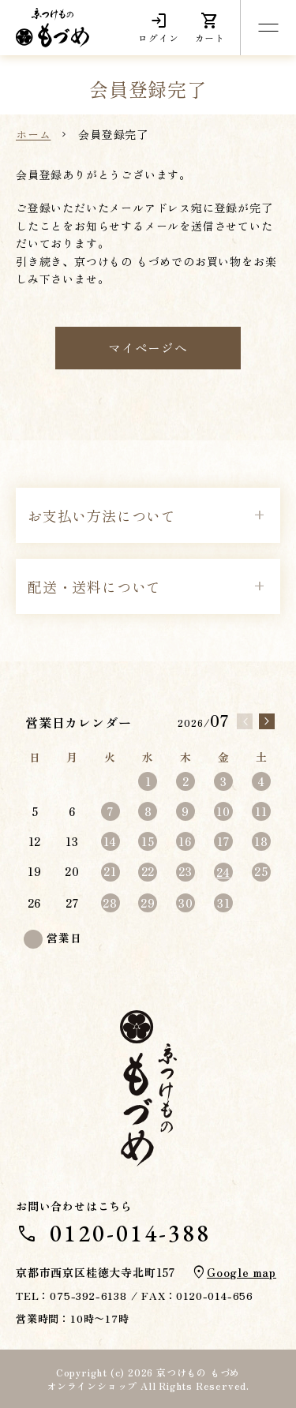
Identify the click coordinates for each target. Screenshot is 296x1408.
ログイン (158, 27)
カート (210, 27)
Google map (241, 1272)
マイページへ (148, 348)
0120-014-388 (130, 1233)
